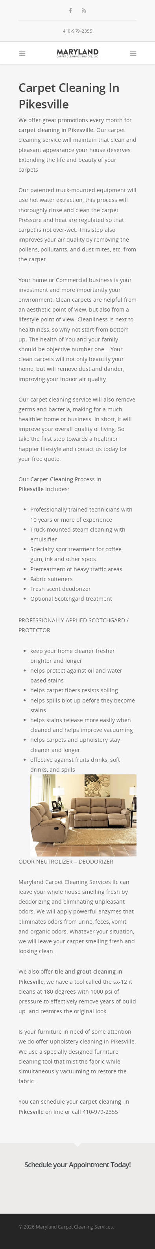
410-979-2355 (77, 31)
